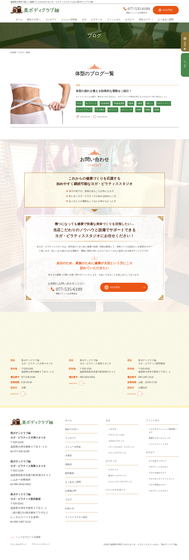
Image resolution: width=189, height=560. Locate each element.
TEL (185, 66)
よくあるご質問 (166, 19)
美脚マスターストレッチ (159, 438)
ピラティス (96, 19)
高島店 (68, 464)
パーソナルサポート (116, 490)
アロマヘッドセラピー (158, 467)
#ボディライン (163, 103)
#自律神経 (105, 103)
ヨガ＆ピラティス (116, 441)
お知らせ (69, 508)
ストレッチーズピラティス (120, 481)
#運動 (147, 110)
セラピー (129, 19)
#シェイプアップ (84, 110)
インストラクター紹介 (76, 517)
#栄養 (156, 110)
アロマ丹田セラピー (157, 485)
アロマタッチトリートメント (161, 479)
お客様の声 (70, 491)
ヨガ (84, 19)
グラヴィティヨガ (116, 435)
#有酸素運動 (119, 103)
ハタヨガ (112, 429)
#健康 (130, 103)
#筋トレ (149, 103)
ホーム (19, 19)
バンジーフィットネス (158, 444)
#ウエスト (112, 110)
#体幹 (139, 103)
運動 (78, 85)
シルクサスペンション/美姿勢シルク (163, 430)
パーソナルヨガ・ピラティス (121, 447)
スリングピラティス (117, 453)
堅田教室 (69, 473)
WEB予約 (168, 10)
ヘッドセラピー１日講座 (28, 537)
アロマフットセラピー (158, 491)
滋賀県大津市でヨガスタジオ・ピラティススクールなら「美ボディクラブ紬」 (144, 544)
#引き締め (100, 110)
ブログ (68, 499)
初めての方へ (34, 19)
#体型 (138, 110)
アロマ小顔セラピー (157, 473)
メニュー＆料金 (69, 19)
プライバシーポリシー (40, 544)
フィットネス (114, 19)
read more (14, 394)
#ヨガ (79, 103)
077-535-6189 (139, 9)
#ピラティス (91, 103)
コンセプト (51, 19)
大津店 (68, 455)
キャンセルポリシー (18, 544)
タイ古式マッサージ (157, 461)
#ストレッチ (126, 110)
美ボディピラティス (117, 475)
